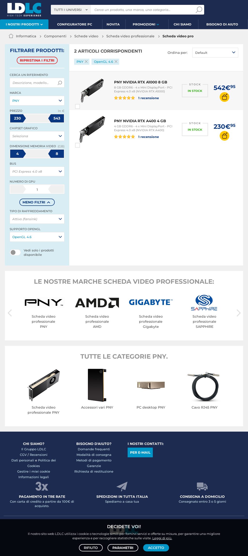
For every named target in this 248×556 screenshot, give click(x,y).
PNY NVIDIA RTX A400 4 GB (140, 121)
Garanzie (94, 466)
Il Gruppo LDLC (33, 449)
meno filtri (34, 202)
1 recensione (136, 98)
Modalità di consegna (94, 455)
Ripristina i (37, 60)
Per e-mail (140, 452)
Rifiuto (91, 548)
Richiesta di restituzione (93, 471)
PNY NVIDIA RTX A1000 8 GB (140, 82)
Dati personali (22, 460)
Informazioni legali (33, 477)
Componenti (55, 36)
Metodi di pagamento (93, 460)
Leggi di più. (162, 538)
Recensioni (38, 455)
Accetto (156, 548)
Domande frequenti (94, 449)
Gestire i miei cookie (33, 471)
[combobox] (71, 10)
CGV (23, 455)
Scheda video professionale (130, 36)
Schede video (86, 36)
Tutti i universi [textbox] (68, 10)
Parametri (122, 548)
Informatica (26, 36)
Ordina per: (177, 52)
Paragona (86, 106)
